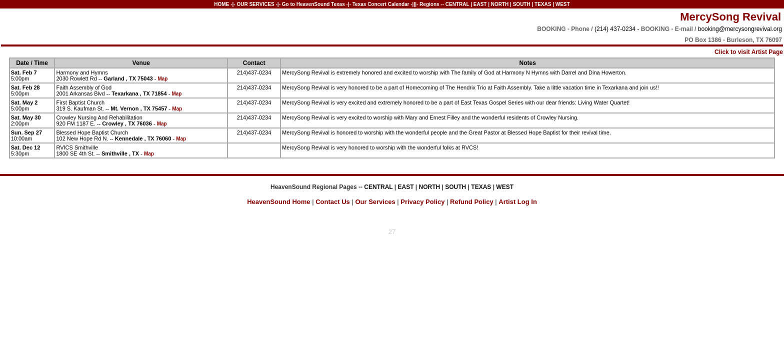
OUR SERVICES (255, 4)
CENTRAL (458, 4)
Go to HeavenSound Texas (313, 4)
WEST (563, 4)
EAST (480, 4)
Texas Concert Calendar (381, 4)
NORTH (500, 4)
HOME (221, 4)
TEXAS (542, 4)
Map (163, 79)
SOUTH (521, 4)
